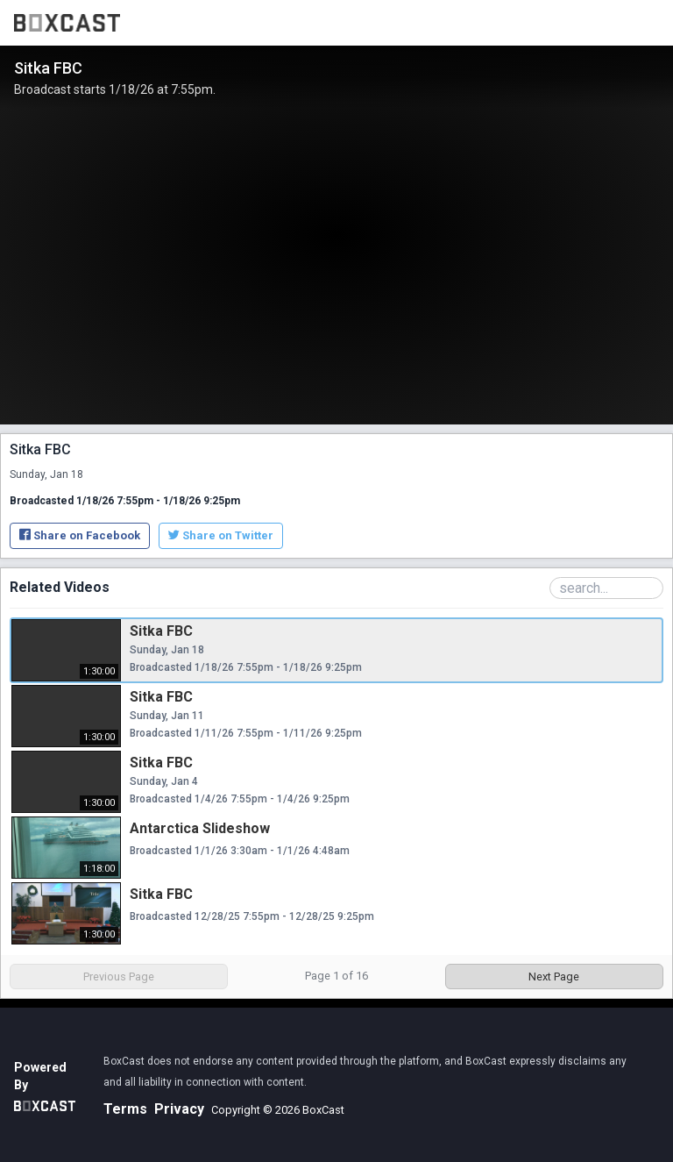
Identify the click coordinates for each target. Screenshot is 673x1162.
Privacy (179, 1109)
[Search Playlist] (606, 588)
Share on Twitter (220, 535)
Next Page (553, 976)
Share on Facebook (79, 535)
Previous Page (118, 976)
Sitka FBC (161, 631)
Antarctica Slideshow (200, 828)
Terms (125, 1109)
